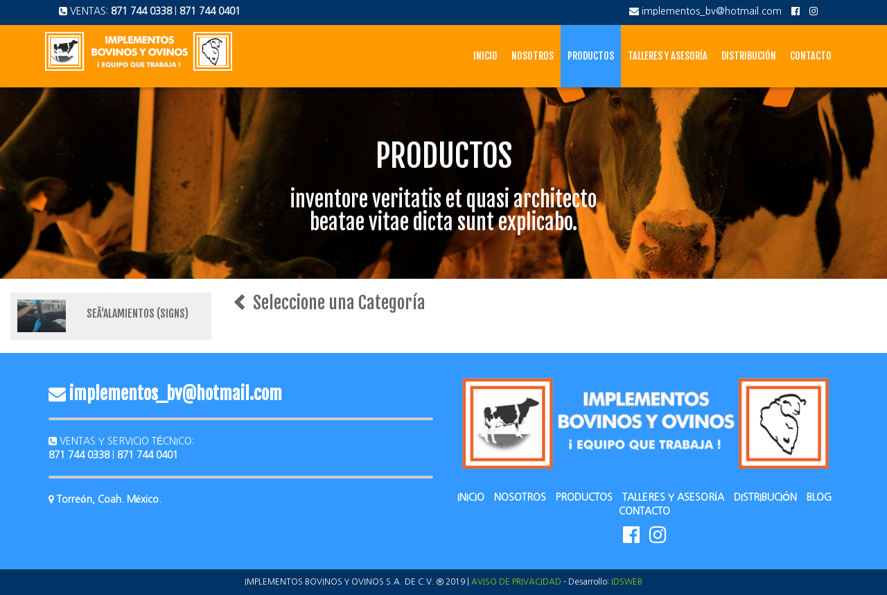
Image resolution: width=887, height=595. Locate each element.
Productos (591, 56)
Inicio (485, 56)
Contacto (811, 56)
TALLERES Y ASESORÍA (673, 497)
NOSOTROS (520, 497)
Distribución (748, 56)
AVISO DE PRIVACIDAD (516, 582)
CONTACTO (644, 511)
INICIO (470, 497)
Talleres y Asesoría (668, 56)
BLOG (819, 497)
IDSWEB (626, 582)
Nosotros (532, 56)
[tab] (110, 316)
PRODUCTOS (584, 497)
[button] (110, 316)
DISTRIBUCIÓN (765, 497)
